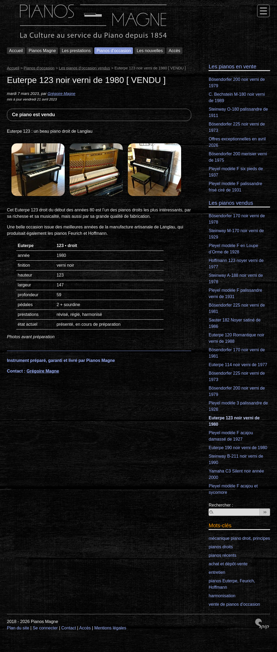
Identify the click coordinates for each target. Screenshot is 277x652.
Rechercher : (221, 505)
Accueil (16, 50)
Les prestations (76, 50)
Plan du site (18, 628)
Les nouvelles (150, 50)
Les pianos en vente (232, 66)
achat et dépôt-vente (228, 564)
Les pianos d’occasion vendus (84, 68)
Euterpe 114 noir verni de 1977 (238, 364)
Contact (68, 628)
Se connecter (45, 628)
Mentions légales (110, 628)
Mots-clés (220, 525)
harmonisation (222, 596)
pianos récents (222, 555)
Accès (174, 50)
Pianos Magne (42, 50)
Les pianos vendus (231, 203)
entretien (217, 572)
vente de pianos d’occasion (234, 604)
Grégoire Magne (61, 93)
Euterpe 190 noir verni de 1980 (238, 447)
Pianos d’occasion (113, 50)
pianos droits (221, 547)
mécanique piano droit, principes (239, 538)
